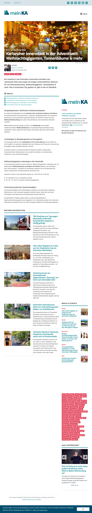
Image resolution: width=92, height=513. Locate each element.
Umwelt (84, 403)
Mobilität (76, 396)
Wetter (64, 405)
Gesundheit (65, 407)
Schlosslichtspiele (67, 428)
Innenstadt (78, 418)
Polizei (64, 398)
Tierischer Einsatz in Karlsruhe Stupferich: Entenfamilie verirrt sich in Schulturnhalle (45, 334)
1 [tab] (72, 485)
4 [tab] (77, 485)
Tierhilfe (77, 403)
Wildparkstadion (75, 422)
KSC (85, 394)
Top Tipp (76, 433)
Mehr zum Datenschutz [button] (40, 510)
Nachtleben (65, 422)
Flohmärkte (73, 435)
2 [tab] (73, 485)
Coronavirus (78, 394)
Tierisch (64, 400)
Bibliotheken (66, 431)
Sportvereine (73, 424)
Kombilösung (72, 400)
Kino (76, 405)
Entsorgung (80, 426)
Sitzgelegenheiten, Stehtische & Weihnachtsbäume (22, 98)
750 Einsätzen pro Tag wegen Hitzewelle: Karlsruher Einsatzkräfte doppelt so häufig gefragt (45, 219)
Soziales (80, 409)
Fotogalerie (65, 435)
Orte (84, 418)
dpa (63, 394)
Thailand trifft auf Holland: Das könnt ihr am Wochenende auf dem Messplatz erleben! (70, 324)
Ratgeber (65, 416)
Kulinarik (83, 400)
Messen (70, 398)
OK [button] (83, 509)
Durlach (73, 431)
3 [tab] (75, 485)
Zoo (79, 400)
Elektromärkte (66, 439)
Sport (72, 394)
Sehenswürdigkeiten (68, 418)
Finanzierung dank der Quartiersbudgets (19, 105)
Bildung (72, 403)
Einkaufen (65, 403)
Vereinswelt (80, 431)
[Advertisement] (75, 79)
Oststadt (64, 433)
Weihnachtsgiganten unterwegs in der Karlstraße (21, 102)
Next (85, 457)
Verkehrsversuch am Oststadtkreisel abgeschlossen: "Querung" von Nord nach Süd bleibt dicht (45, 276)
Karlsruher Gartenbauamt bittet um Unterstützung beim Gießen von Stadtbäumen (45, 307)
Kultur (75, 398)
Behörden (65, 420)
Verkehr (85, 411)
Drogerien (81, 435)
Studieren (65, 409)
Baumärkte (75, 437)
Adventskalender (74, 420)
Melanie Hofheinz (17, 68)
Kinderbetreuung (67, 426)
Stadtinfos (18, 74)
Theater (78, 416)
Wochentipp (72, 409)
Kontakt (7, 3)
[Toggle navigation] (84, 14)
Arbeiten (70, 411)
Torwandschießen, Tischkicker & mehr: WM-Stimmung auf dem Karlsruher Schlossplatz (70, 349)
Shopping (71, 416)
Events (7, 74)
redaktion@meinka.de (29, 499)
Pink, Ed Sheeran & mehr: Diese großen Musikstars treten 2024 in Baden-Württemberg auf (75, 469)
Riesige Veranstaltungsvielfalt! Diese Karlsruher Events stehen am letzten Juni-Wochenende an (70, 337)
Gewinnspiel (74, 407)
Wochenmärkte (66, 437)
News (11, 74)
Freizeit (70, 396)
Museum (81, 405)
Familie (81, 407)
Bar (74, 426)
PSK (80, 398)
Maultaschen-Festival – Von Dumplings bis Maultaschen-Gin (69, 360)
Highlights (65, 424)
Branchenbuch (77, 413)
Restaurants (77, 411)
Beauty (71, 433)
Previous (64, 457)
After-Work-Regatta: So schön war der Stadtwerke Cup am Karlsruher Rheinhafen (45, 248)
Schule (64, 411)
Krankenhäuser (66, 413)
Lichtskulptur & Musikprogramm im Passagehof (21, 100)
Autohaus (74, 439)
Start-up (76, 428)
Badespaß (70, 405)
